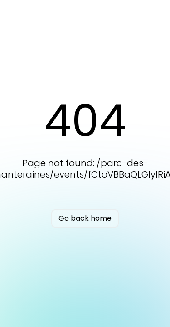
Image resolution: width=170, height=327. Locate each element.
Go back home (85, 218)
